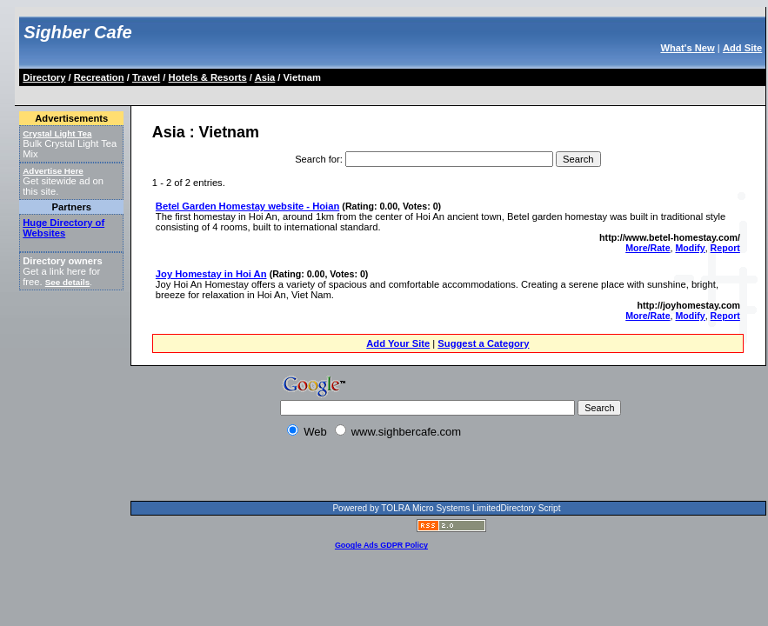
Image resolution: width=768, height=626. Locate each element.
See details (67, 282)
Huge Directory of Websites (63, 227)
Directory (44, 77)
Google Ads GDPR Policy (381, 545)
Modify (690, 248)
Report (725, 248)
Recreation (99, 77)
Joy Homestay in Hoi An (211, 274)
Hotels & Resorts (208, 77)
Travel (146, 77)
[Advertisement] (240, 473)
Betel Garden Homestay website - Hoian (247, 206)
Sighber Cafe (77, 32)
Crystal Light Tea (57, 133)
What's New (687, 48)
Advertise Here (53, 171)
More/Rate (647, 248)
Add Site (742, 48)
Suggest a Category (483, 343)
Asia (265, 77)
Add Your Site (398, 343)
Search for (317, 159)
